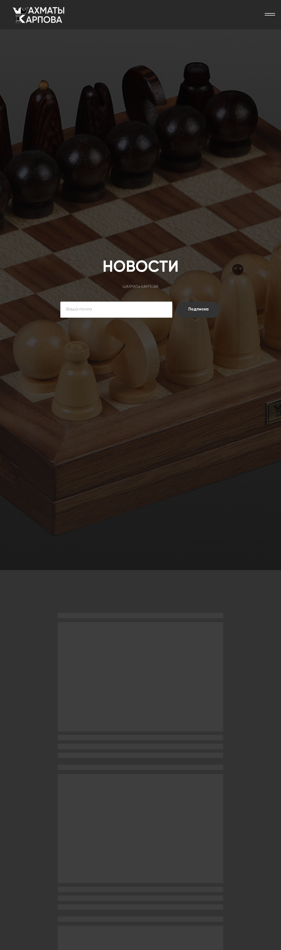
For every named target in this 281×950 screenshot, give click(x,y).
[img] (39, 15)
